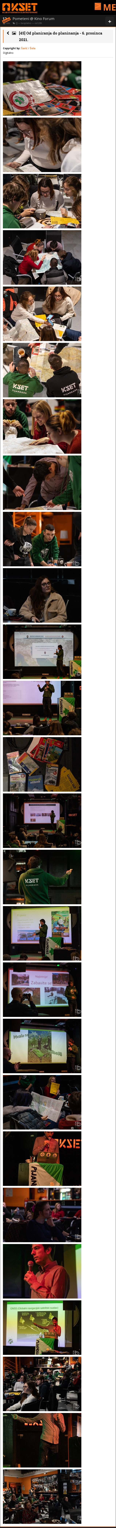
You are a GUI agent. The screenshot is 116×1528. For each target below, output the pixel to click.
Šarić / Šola (28, 48)
